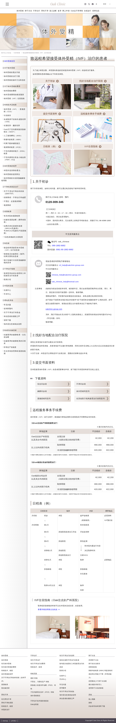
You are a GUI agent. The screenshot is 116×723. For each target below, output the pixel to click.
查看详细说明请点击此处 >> (49, 609)
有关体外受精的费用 (8, 667)
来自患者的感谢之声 (12, 316)
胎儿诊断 (53, 11)
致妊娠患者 (5, 688)
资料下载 (7, 320)
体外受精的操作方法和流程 (14, 80)
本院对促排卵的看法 (12, 170)
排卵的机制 (93, 667)
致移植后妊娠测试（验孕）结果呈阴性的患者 (15, 255)
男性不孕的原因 (7, 703)
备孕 (59, 11)
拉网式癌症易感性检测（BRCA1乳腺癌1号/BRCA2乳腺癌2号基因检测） (15, 229)
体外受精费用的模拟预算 (14, 95)
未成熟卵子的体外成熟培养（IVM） (15, 120)
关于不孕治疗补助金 (12, 312)
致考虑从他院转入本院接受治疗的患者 (71, 665)
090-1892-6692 (58, 246)
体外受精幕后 (35, 696)
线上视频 (92, 699)
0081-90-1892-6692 (64, 250)
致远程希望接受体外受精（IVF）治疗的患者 (14, 249)
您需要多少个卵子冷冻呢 (98, 681)
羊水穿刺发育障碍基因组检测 (15, 352)
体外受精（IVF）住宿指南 (14, 98)
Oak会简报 (34, 704)
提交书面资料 (52, 113)
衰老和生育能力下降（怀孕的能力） (100, 675)
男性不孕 (44, 11)
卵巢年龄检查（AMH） (13, 139)
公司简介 (14, 721)
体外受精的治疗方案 (12, 76)
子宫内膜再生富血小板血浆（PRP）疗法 (15, 158)
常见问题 (7, 305)
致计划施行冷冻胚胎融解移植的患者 (15, 261)
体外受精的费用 (10, 91)
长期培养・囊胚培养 (12, 125)
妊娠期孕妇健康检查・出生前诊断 (15, 336)
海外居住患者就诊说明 (13, 324)
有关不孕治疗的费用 (37, 663)
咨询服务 (62, 688)
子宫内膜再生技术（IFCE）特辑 (42, 692)
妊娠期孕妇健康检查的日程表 (15, 342)
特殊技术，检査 (7, 670)
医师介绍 (7, 279)
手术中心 (7, 294)
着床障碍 (7, 205)
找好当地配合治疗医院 (92, 81)
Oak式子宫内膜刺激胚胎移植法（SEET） (15, 130)
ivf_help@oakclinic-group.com (71, 265)
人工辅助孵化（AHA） (13, 136)
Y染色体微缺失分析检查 (13, 237)
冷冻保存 (7, 115)
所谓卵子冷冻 (93, 660)
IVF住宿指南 (93, 146)
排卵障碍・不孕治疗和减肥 (15, 197)
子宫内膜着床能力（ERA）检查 (15, 152)
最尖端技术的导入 (95, 684)
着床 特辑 (33, 678)
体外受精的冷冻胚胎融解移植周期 (13, 179)
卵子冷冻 (28, 11)
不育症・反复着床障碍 (13, 201)
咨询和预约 (8, 309)
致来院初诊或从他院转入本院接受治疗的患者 (15, 274)
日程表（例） (52, 146)
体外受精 (20, 11)
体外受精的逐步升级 (12, 72)
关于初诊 (52, 81)
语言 (104, 4)
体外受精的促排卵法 (12, 174)
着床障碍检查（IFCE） (13, 147)
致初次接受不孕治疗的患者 (69, 660)
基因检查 (4, 684)
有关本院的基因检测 (12, 216)
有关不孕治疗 (35, 660)
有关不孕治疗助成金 (66, 691)
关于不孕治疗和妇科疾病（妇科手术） (14, 192)
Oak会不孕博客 (77, 11)
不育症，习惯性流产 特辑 (39, 682)
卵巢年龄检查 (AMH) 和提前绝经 (100, 670)
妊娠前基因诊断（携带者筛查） (15, 221)
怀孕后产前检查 (10, 347)
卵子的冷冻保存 (94, 663)
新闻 (90, 703)
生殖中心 (7, 290)
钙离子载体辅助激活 (12, 143)
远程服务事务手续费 (93, 113)
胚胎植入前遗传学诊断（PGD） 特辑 (43, 687)
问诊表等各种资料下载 (97, 706)
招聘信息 (95, 11)
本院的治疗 (5, 710)
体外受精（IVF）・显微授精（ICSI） (14, 110)
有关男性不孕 (6, 699)
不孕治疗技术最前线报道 (39, 701)
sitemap (5, 721)
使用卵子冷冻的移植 (96, 688)
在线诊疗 (87, 11)
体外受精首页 (9, 61)
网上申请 (66, 11)
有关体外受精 (6, 663)
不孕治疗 (36, 11)
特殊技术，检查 (7, 706)
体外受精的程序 (7, 674)
